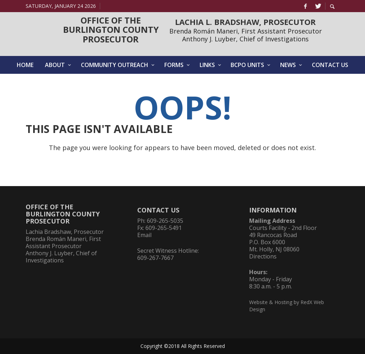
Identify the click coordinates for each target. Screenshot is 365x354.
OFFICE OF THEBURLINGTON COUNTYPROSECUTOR (111, 29)
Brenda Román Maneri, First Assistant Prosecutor (245, 31)
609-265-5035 (165, 221)
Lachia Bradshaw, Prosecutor (65, 232)
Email (144, 235)
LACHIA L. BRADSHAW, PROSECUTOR (245, 21)
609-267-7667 (155, 258)
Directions (263, 256)
